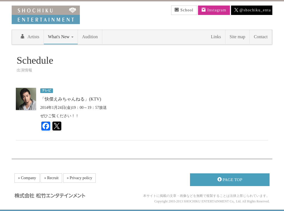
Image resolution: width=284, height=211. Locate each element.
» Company (27, 178)
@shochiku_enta (252, 10)
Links (216, 36)
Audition (90, 36)
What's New (60, 36)
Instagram (214, 10)
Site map (237, 36)
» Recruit (51, 178)
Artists (29, 36)
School (184, 10)
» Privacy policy (79, 178)
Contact (261, 36)
